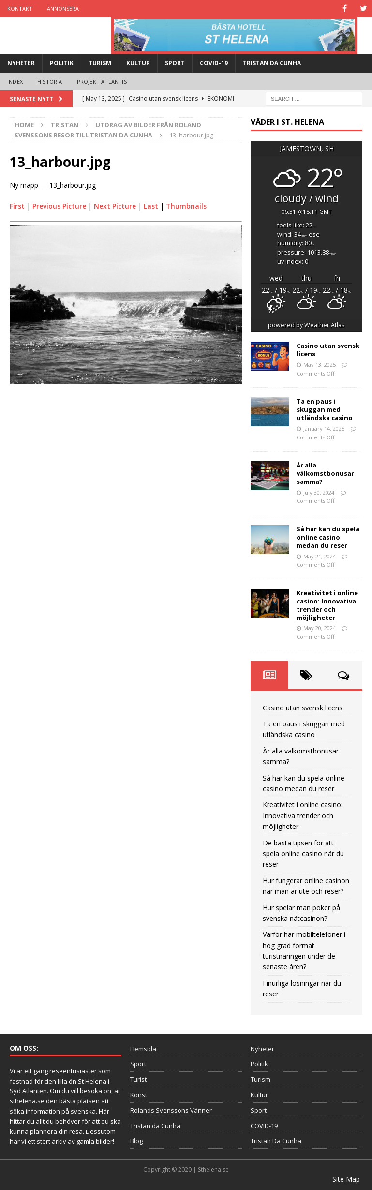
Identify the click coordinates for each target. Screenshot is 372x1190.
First (17, 206)
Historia (49, 81)
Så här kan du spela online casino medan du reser (328, 537)
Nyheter (21, 63)
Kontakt (19, 8)
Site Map (346, 1179)
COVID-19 (214, 63)
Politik (62, 63)
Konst (138, 1094)
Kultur (138, 63)
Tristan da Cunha (155, 1125)
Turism (100, 63)
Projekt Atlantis (102, 81)
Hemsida (143, 1048)
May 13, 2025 (319, 364)
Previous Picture (59, 206)
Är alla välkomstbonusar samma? (325, 473)
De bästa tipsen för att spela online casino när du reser (303, 853)
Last (151, 206)
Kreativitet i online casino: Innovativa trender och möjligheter (327, 605)
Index (15, 81)
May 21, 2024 (319, 556)
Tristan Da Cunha (272, 63)
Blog (136, 1140)
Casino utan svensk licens (328, 349)
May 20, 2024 (319, 628)
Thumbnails (186, 206)
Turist (138, 1079)
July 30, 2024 (318, 492)
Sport (175, 63)
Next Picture (115, 206)
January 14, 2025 (323, 428)
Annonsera (63, 8)
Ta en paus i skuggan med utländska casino (325, 409)
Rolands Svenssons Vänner (171, 1110)
